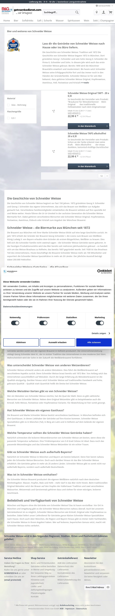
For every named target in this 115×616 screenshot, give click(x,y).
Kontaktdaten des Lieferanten (66, 575)
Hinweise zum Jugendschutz (37, 581)
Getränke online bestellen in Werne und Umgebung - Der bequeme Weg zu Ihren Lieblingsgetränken (43, 571)
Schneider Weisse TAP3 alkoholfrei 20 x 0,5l (87, 135)
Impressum (70, 608)
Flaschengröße (14, 111)
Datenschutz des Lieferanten (66, 568)
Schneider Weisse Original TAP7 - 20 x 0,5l (88, 94)
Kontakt (35, 596)
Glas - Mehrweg (18, 105)
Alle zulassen (94, 342)
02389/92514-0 (11, 573)
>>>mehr (85, 82)
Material (11, 98)
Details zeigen (99, 333)
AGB (61, 608)
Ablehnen (21, 342)
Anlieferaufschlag (67, 605)
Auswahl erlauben (57, 342)
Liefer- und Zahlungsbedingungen (41, 588)
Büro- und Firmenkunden (43, 563)
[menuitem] (61, 13)
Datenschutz (81, 608)
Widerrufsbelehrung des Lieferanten (69, 581)
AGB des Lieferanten (67, 563)
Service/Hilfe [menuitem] (103, 5)
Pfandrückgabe (38, 593)
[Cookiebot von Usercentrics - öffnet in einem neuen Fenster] (99, 271)
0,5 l (13, 118)
